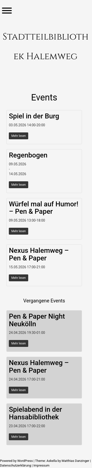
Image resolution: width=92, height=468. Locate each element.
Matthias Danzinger (75, 461)
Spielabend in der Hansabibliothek (35, 413)
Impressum (41, 465)
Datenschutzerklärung (15, 465)
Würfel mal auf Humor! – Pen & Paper (43, 208)
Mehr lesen (18, 136)
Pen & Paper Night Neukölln (37, 320)
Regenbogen (28, 155)
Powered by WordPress (17, 461)
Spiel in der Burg (34, 116)
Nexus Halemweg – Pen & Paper (39, 254)
